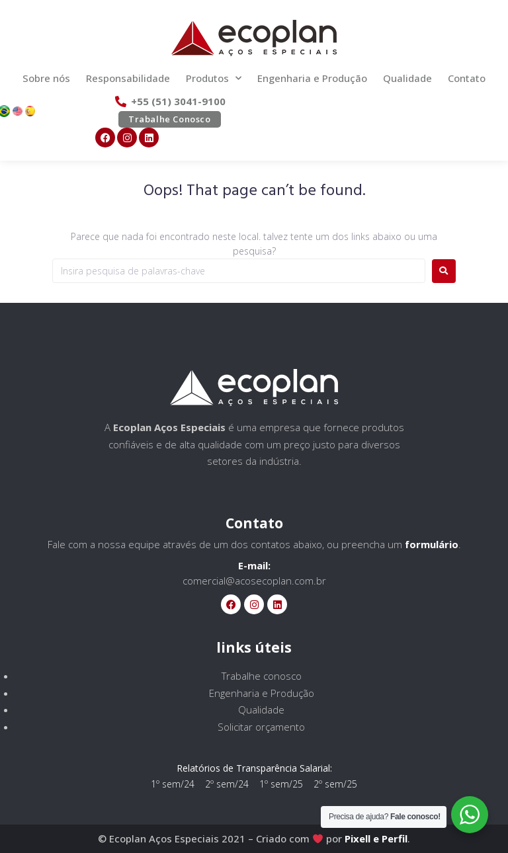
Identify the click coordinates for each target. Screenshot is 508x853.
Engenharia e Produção (312, 78)
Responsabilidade (128, 78)
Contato (467, 78)
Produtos (213, 78)
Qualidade (407, 78)
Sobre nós (46, 78)
